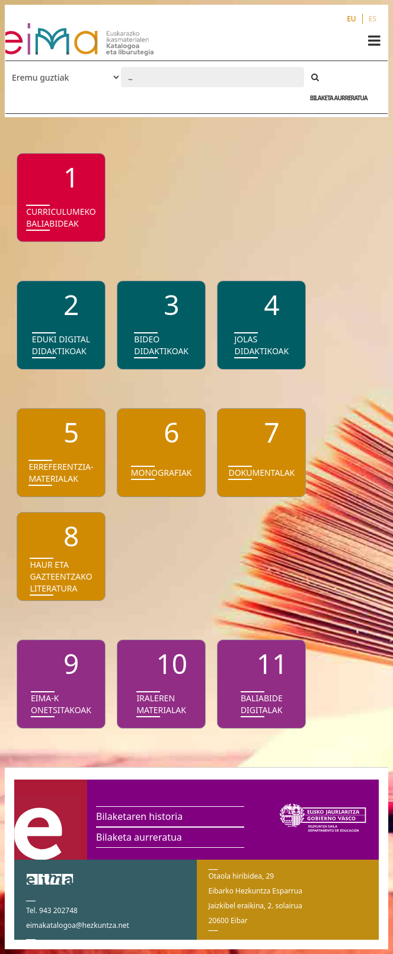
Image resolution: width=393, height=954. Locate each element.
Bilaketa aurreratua (139, 837)
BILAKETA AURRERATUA (339, 98)
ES (372, 19)
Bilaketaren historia (139, 816)
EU (351, 19)
